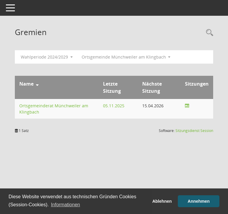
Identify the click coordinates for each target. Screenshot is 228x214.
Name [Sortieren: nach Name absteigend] (26, 84)
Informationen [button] (65, 204)
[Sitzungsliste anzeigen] (187, 105)
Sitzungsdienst (194, 130)
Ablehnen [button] (162, 201)
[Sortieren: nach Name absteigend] (37, 84)
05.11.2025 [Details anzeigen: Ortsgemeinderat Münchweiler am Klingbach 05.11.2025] (113, 105)
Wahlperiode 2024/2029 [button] (47, 57)
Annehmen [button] (199, 201)
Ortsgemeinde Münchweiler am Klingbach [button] (126, 57)
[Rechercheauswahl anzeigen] (208, 33)
